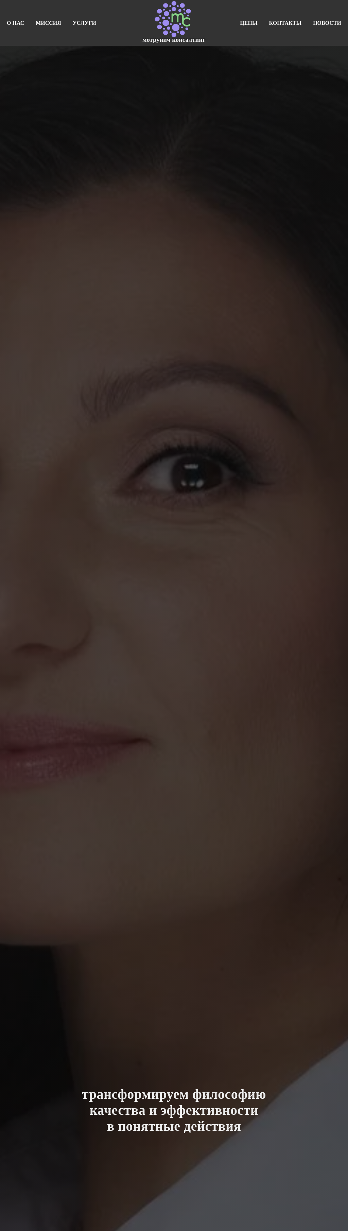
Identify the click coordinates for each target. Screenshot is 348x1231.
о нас (15, 23)
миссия (48, 23)
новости (327, 23)
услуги (84, 23)
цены (248, 23)
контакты (285, 23)
